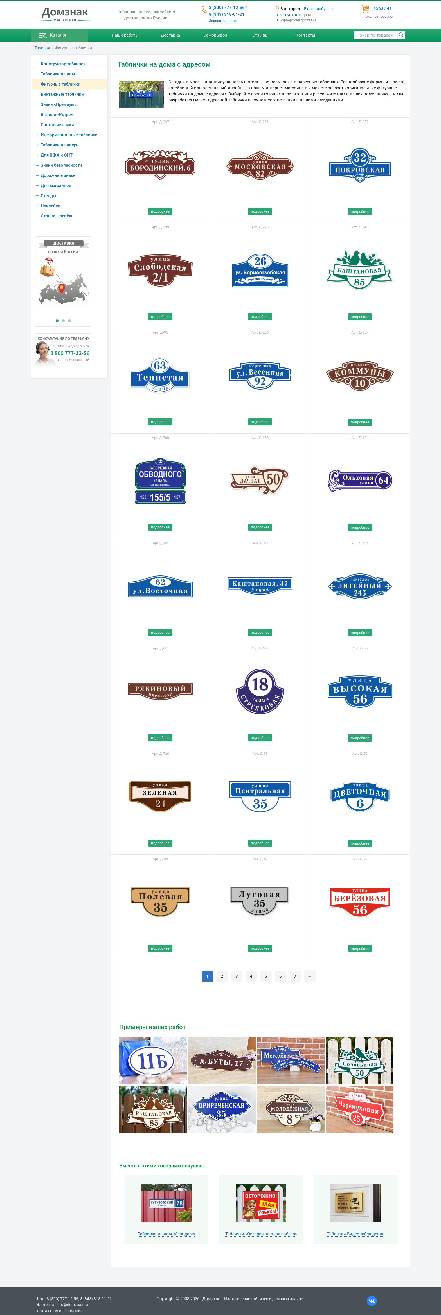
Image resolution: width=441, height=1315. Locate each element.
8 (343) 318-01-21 (227, 14)
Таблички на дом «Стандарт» (166, 1233)
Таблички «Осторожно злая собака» (261, 1233)
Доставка (170, 35)
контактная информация (59, 1311)
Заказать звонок (223, 21)
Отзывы (260, 35)
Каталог (58, 35)
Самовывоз (215, 35)
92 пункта (288, 15)
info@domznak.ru (72, 1304)
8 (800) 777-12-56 (227, 7)
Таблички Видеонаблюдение (355, 1233)
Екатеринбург (316, 8)
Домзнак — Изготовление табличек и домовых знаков (252, 1298)
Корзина (382, 8)
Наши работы (125, 35)
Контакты (305, 35)
